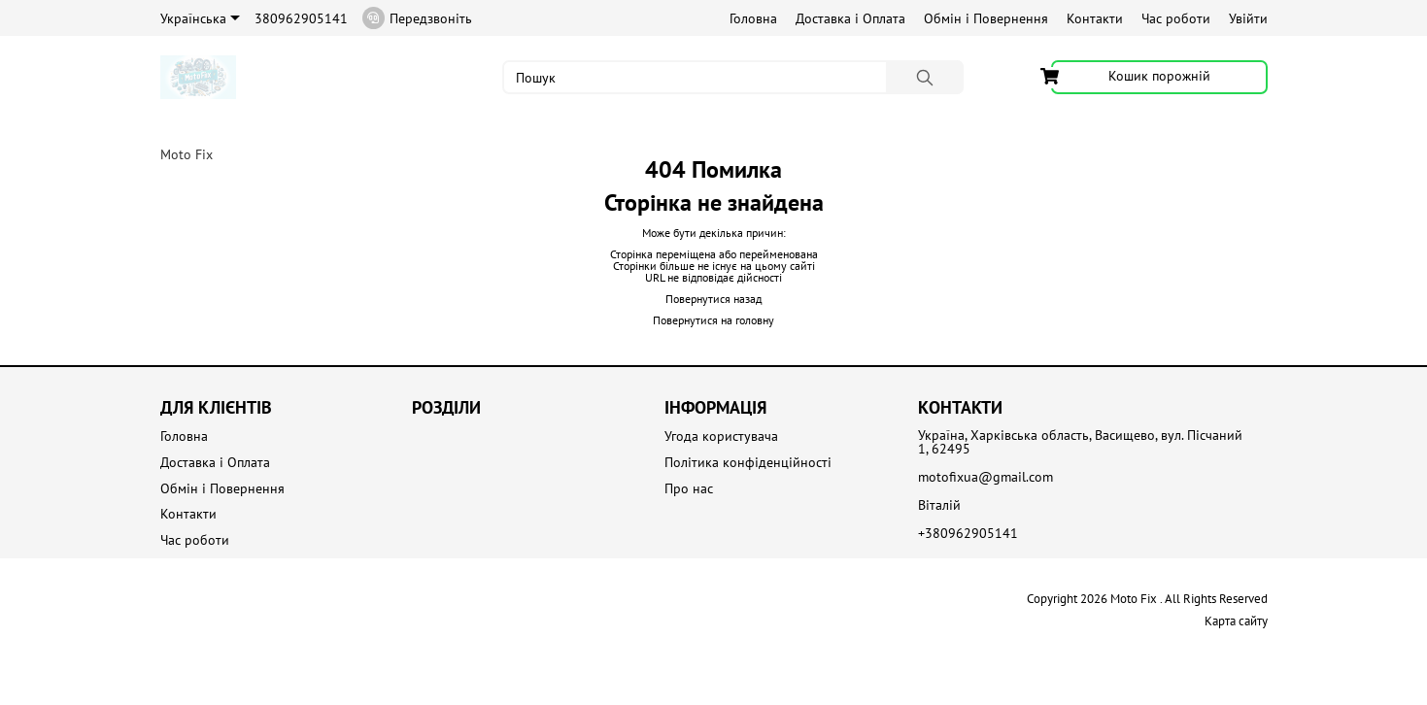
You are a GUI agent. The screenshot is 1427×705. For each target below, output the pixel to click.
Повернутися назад (713, 298)
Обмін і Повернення (986, 18)
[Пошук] (925, 77)
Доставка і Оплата (850, 18)
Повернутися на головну (713, 320)
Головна (753, 18)
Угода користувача (721, 436)
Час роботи (1175, 18)
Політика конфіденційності (748, 462)
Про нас (688, 489)
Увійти (1248, 18)
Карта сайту (1236, 621)
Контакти (1095, 18)
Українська (200, 18)
